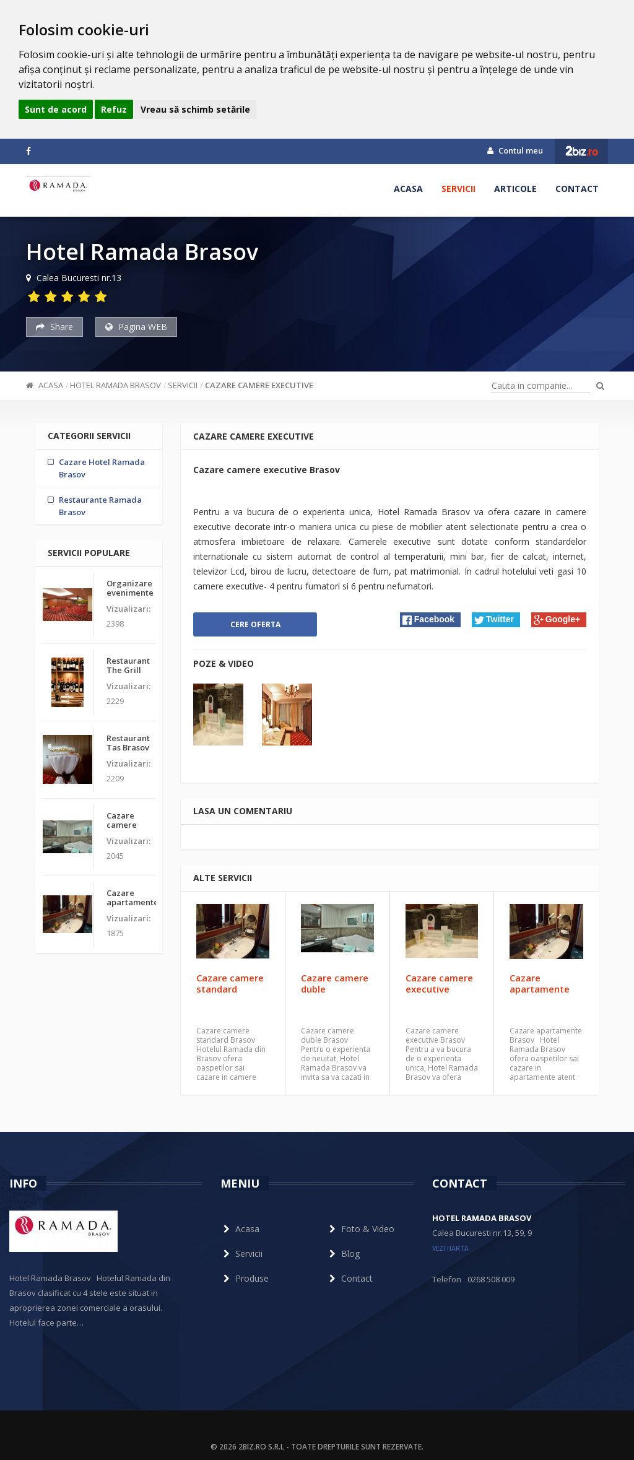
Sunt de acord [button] (56, 109)
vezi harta (450, 1248)
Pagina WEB (136, 326)
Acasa (408, 188)
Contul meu (515, 150)
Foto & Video (360, 1229)
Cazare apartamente (540, 983)
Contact (577, 188)
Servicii (458, 188)
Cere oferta (255, 624)
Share (54, 326)
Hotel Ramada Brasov (115, 385)
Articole (515, 188)
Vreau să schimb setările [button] (195, 109)
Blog (343, 1253)
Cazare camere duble (334, 983)
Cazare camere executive (259, 385)
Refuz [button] (114, 109)
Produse (244, 1278)
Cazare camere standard (230, 983)
